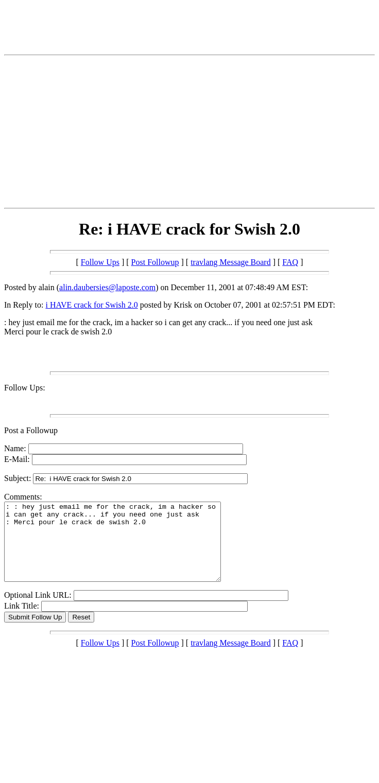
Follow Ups (100, 262)
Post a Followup (31, 430)
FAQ (290, 262)
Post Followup (155, 262)
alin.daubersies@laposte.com (107, 287)
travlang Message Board (231, 262)
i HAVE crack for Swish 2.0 (91, 304)
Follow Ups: (24, 387)
